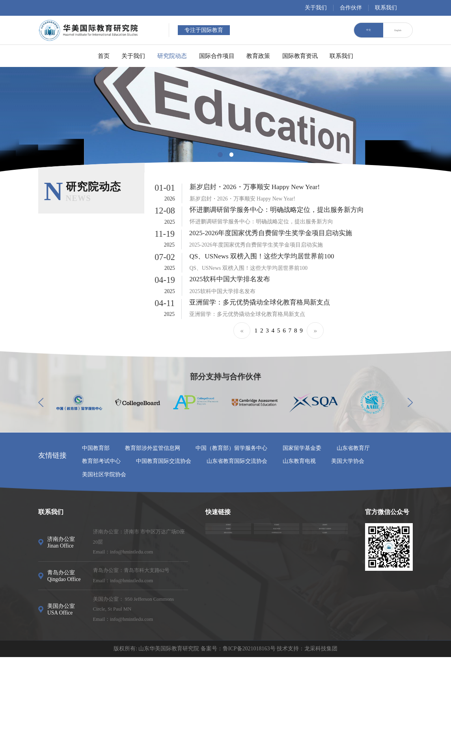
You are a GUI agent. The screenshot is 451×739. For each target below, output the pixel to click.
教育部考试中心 (101, 543)
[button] (220, 155)
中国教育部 (96, 530)
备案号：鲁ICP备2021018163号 (238, 730)
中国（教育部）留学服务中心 (231, 530)
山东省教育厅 (353, 530)
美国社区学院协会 (104, 556)
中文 (368, 30)
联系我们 (386, 8)
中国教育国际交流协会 (163, 543)
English (398, 30)
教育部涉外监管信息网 (152, 530)
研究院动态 (158, 55)
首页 (66, 55)
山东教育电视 (299, 543)
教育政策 (270, 55)
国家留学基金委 (302, 530)
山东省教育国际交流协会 (237, 543)
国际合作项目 (216, 55)
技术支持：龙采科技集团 (307, 730)
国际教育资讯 (325, 55)
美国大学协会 (347, 543)
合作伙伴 (351, 8)
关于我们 (316, 8)
